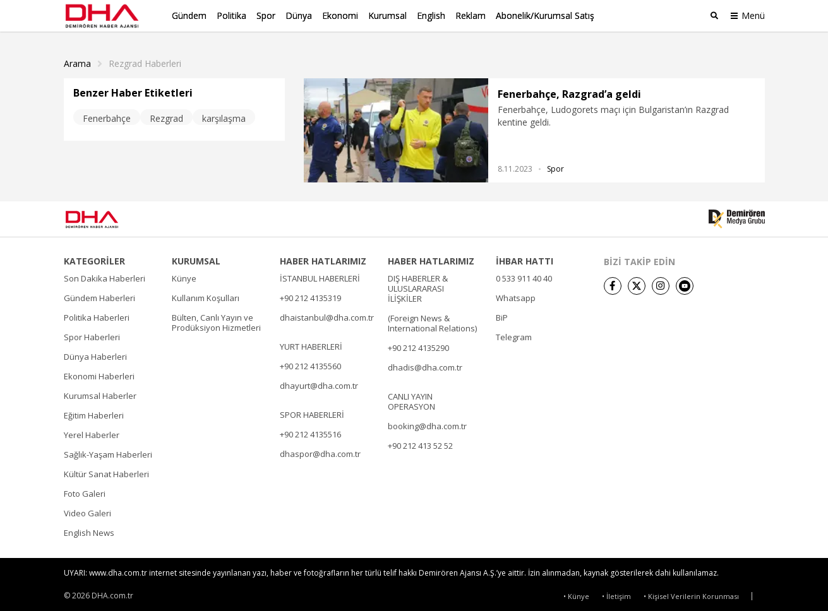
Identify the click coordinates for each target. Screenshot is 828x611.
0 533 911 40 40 (524, 276)
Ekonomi (340, 15)
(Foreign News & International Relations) (432, 321)
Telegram (514, 334)
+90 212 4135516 (310, 432)
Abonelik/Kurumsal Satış (545, 15)
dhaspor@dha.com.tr (320, 451)
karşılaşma (224, 116)
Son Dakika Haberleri (104, 276)
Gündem (189, 15)
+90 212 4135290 (418, 345)
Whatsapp (516, 295)
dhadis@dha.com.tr (425, 365)
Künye (184, 276)
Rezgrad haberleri (145, 61)
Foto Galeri (84, 491)
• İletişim (616, 594)
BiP (502, 315)
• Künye (576, 594)
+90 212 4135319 (310, 295)
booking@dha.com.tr (427, 423)
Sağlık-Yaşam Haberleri (108, 452)
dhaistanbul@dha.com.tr (327, 315)
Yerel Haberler (91, 432)
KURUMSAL (196, 259)
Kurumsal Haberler (100, 393)
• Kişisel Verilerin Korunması (691, 594)
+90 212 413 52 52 (420, 443)
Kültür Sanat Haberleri (106, 471)
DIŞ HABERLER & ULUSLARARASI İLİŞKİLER (418, 286)
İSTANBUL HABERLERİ (320, 276)
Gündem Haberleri (99, 295)
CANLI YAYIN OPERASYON (411, 399)
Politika (231, 15)
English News (89, 530)
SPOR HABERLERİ (312, 412)
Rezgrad (166, 116)
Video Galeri (87, 511)
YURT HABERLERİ (311, 344)
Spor (265, 15)
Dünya (298, 15)
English (431, 15)
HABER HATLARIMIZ (323, 259)
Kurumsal (387, 15)
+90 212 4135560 (310, 364)
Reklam (470, 15)
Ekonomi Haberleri (99, 374)
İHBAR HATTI (524, 259)
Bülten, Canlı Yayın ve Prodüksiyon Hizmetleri (216, 320)
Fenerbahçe (107, 116)
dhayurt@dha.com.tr (319, 383)
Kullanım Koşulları (205, 295)
